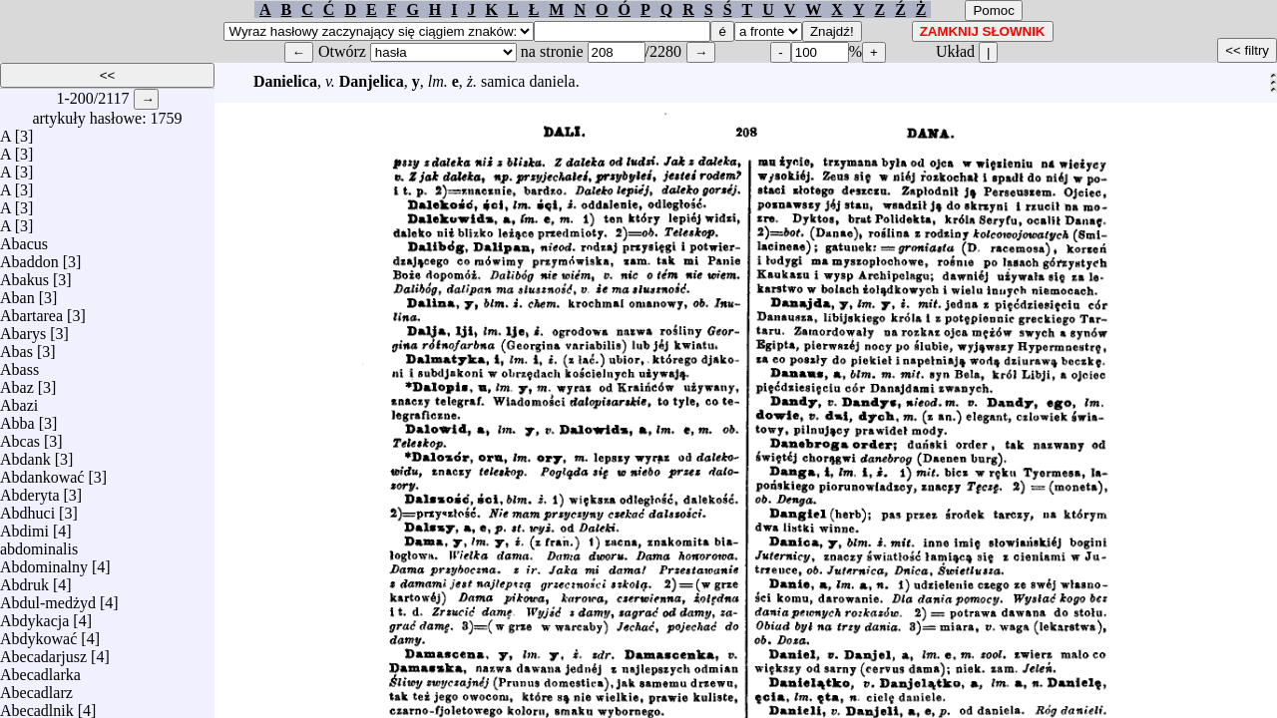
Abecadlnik (37, 705)
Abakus (24, 274)
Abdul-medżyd (48, 597)
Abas (16, 346)
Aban (17, 292)
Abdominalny (44, 561)
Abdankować (42, 472)
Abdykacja (34, 615)
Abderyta (30, 490)
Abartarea (31, 310)
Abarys (23, 328)
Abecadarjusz (43, 651)
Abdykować (38, 633)
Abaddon (29, 256)
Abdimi (24, 526)
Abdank (25, 454)
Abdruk (24, 579)
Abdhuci (27, 508)
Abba (17, 418)
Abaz (17, 382)
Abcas (20, 436)
